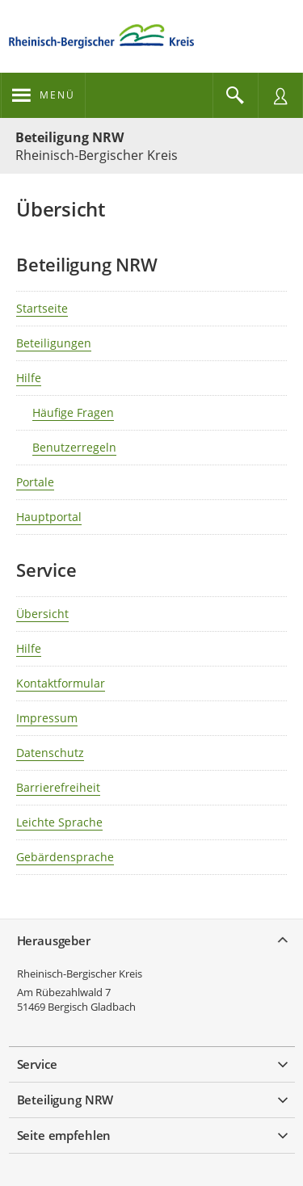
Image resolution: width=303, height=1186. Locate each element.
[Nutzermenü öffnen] (280, 95)
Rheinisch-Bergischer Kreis (79, 973)
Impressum (47, 717)
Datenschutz (50, 752)
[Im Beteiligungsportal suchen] (235, 95)
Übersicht (42, 613)
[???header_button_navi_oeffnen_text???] (43, 95)
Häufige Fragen (73, 412)
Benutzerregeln (74, 447)
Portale (35, 482)
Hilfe (28, 377)
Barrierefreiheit (58, 787)
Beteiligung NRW (69, 137)
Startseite (42, 308)
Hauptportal (49, 516)
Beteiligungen (53, 343)
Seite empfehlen (64, 1135)
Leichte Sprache (59, 822)
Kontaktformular (60, 683)
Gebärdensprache (65, 856)
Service (37, 1064)
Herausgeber (53, 940)
